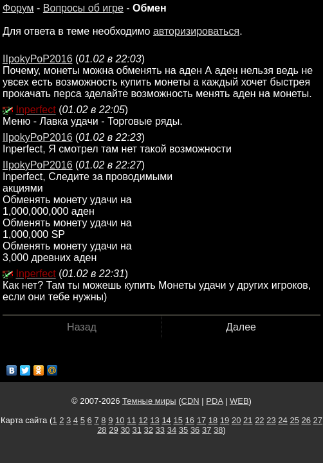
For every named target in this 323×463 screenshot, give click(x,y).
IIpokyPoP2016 (38, 58)
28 (101, 430)
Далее (241, 327)
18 (212, 420)
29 (113, 430)
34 (171, 430)
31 (136, 430)
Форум (18, 8)
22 (259, 420)
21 (247, 420)
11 (131, 420)
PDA (214, 401)
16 (189, 420)
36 (194, 430)
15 (177, 420)
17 (201, 420)
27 (317, 420)
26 (306, 420)
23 (270, 420)
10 (119, 420)
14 (166, 420)
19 (224, 420)
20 (236, 420)
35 (183, 430)
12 (142, 420)
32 (148, 430)
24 (282, 420)
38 (218, 430)
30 (124, 430)
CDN (190, 401)
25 (294, 420)
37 (206, 430)
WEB (239, 401)
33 (160, 430)
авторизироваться (196, 31)
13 (154, 420)
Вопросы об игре (83, 8)
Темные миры (149, 401)
